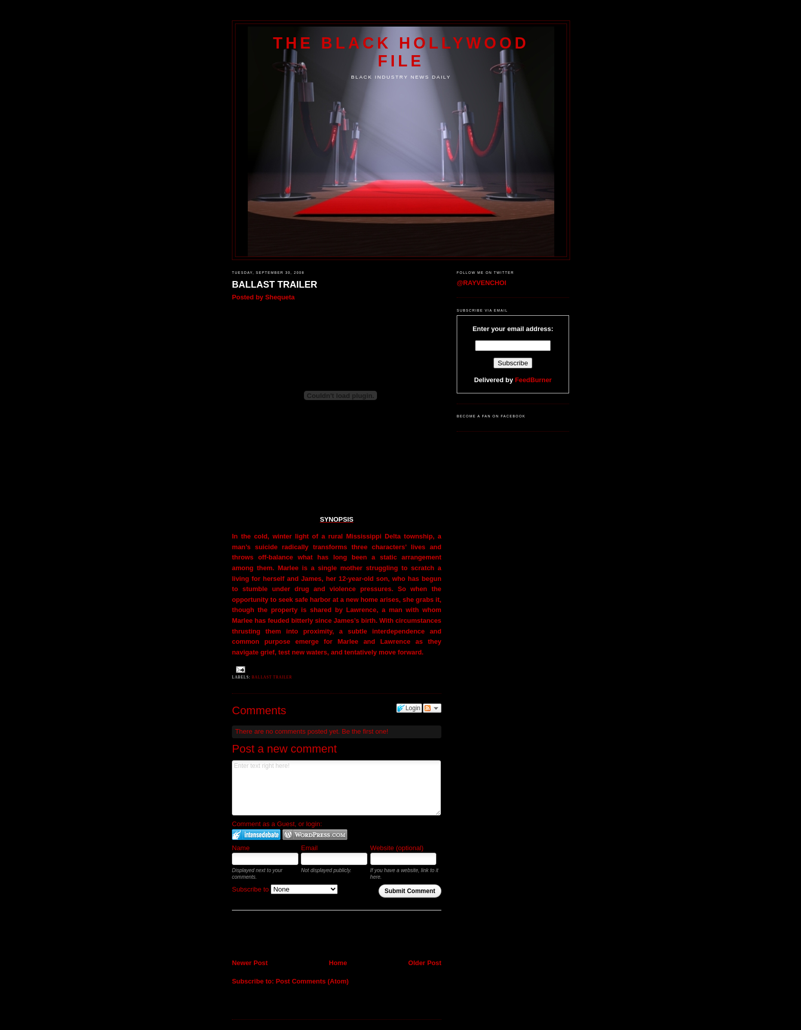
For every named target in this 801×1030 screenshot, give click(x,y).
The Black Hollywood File (401, 51)
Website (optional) (397, 848)
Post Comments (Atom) (312, 981)
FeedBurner (533, 380)
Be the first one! (365, 731)
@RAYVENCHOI (481, 283)
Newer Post (250, 963)
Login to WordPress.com (314, 834)
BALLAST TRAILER (274, 284)
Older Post (424, 963)
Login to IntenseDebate (256, 834)
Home (338, 963)
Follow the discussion (432, 708)
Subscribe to (285, 889)
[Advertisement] (291, 936)
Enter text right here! (336, 787)
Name (241, 848)
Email (309, 848)
